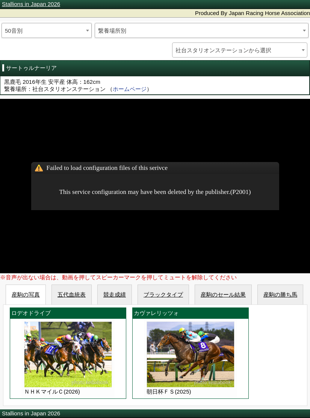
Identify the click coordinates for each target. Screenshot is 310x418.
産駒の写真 (26, 294)
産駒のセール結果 (223, 294)
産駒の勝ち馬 (280, 294)
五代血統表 (71, 294)
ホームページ (130, 89)
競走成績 (114, 294)
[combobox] (47, 30)
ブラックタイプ (163, 294)
